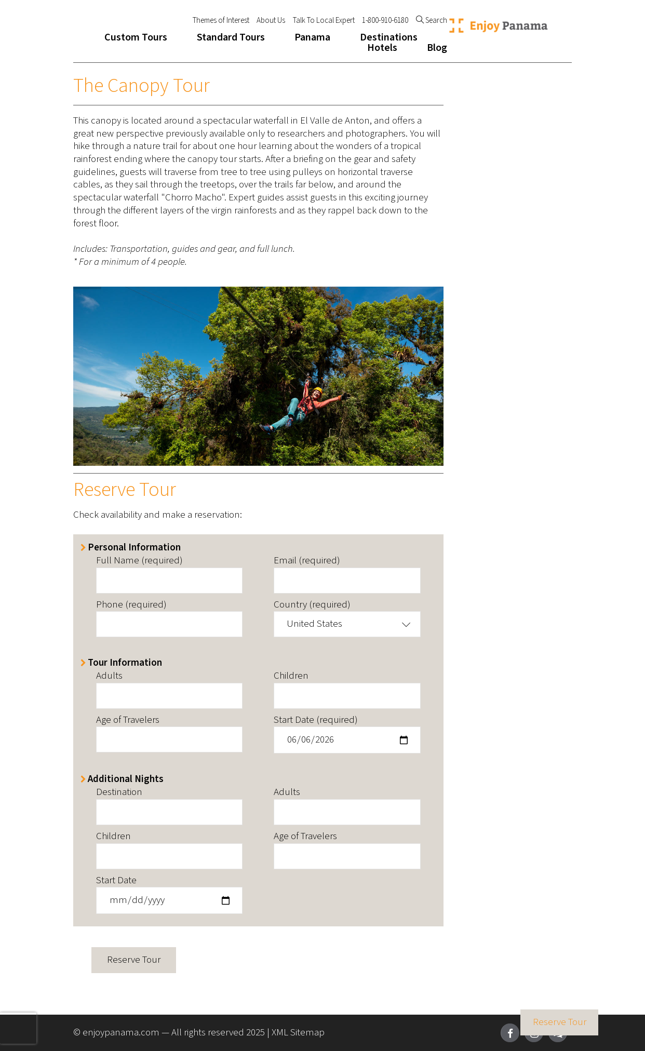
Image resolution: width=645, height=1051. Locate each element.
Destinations (389, 37)
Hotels (382, 48)
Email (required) (307, 561)
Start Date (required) (316, 720)
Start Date (116, 880)
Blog (437, 48)
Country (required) (312, 605)
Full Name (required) (139, 561)
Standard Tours (231, 37)
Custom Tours (135, 37)
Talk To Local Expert (324, 21)
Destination (119, 792)
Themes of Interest (221, 21)
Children (291, 676)
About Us (271, 21)
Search (431, 21)
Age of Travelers (127, 720)
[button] (347, 624)
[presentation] (18, 1028)
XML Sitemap (298, 1033)
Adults (109, 676)
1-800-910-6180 (385, 21)
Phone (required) (131, 605)
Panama (312, 37)
